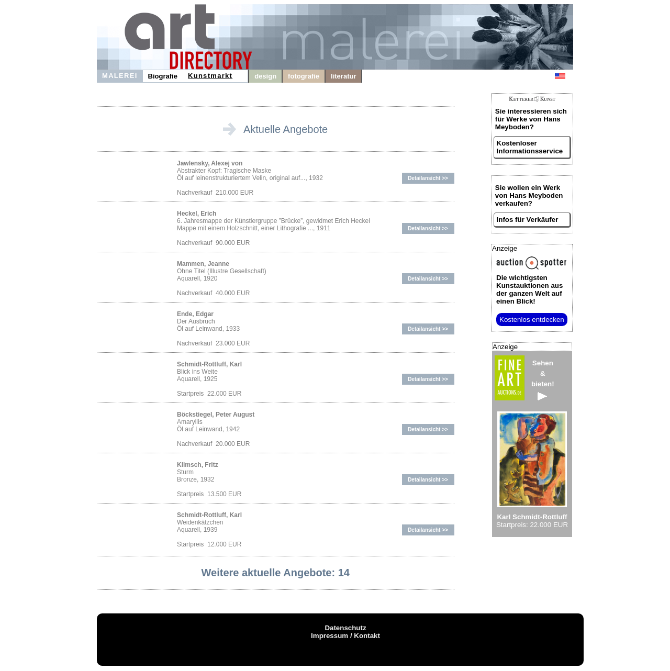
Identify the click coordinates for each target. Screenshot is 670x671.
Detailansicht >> (428, 178)
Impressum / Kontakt (345, 636)
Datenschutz (345, 628)
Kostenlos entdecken (531, 319)
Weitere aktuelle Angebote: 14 (276, 572)
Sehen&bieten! (542, 379)
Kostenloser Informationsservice (530, 147)
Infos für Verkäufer (528, 219)
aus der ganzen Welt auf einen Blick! (529, 289)
